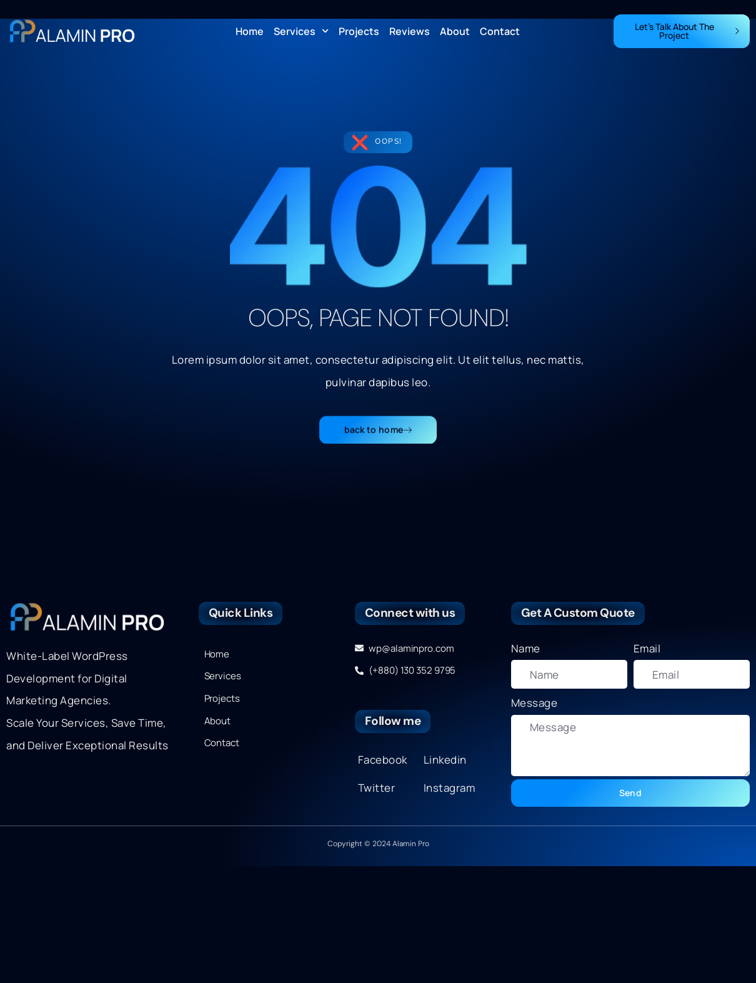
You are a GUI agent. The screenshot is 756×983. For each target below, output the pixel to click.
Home (250, 31)
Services (301, 31)
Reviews (409, 31)
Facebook (382, 759)
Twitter (376, 788)
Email (647, 648)
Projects (359, 31)
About (455, 31)
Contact (500, 31)
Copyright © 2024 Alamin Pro (378, 844)
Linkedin (445, 759)
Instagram (449, 788)
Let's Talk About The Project (687, 31)
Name (525, 648)
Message (534, 703)
